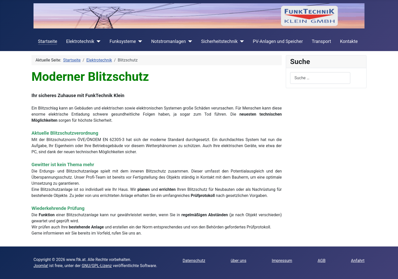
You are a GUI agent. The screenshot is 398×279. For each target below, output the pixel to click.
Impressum (282, 260)
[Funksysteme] (139, 41)
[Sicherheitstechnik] (241, 41)
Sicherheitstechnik (219, 41)
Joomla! (41, 265)
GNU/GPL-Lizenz (97, 265)
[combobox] (320, 78)
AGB (321, 260)
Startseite (47, 41)
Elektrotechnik (80, 41)
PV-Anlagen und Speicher (278, 41)
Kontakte (349, 41)
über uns (238, 260)
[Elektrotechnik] (97, 41)
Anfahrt (357, 260)
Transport (321, 41)
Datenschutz (194, 260)
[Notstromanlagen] (189, 41)
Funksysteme (122, 41)
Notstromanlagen (168, 41)
